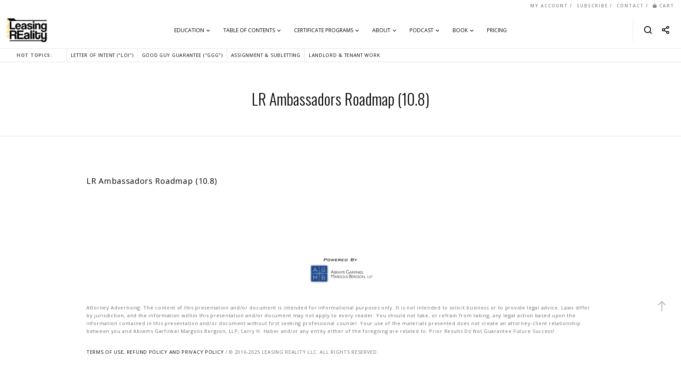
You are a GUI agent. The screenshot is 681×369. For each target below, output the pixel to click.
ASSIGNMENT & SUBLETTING (266, 55)
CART (663, 6)
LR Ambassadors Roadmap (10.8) (151, 181)
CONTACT (630, 6)
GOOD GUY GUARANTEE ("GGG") (182, 55)
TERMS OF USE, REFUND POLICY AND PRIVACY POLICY (155, 352)
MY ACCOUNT (549, 6)
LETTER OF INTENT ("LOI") (102, 55)
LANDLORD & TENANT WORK (344, 55)
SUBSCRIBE (592, 6)
